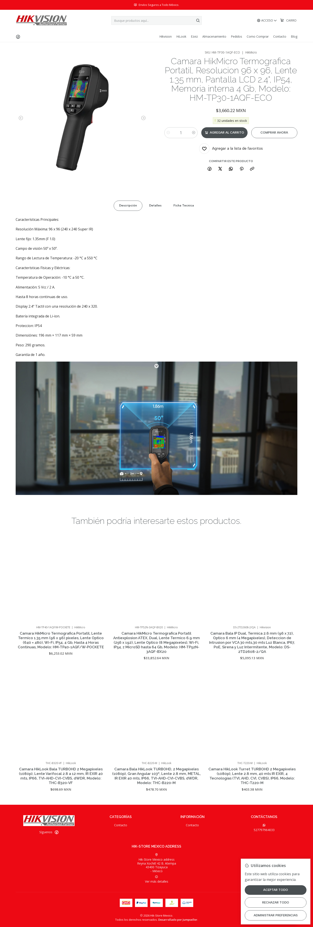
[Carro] (288, 20)
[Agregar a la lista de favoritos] (231, 148)
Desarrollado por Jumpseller (177, 920)
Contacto (120, 825)
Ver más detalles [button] (156, 879)
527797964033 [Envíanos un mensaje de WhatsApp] (264, 828)
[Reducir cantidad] (168, 132)
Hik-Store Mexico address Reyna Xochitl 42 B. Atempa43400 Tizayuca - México (156, 863)
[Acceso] (267, 20)
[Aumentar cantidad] (193, 132)
